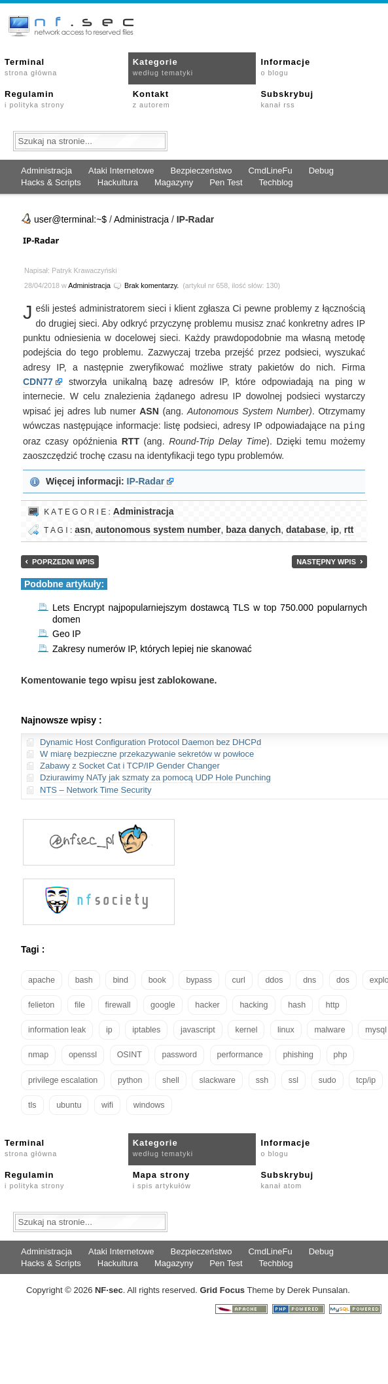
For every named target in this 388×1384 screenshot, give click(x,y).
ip (335, 529)
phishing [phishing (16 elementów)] (298, 1054)
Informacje (285, 67)
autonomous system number (158, 529)
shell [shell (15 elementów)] (170, 1079)
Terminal (31, 67)
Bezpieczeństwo (201, 170)
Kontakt (151, 99)
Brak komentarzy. (151, 285)
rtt (349, 529)
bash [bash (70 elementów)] (84, 979)
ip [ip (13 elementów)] (109, 1029)
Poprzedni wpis (63, 561)
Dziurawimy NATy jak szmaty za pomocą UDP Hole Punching (155, 777)
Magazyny (173, 182)
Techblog (276, 182)
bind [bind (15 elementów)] (120, 979)
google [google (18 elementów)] (162, 1004)
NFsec (109, 1289)
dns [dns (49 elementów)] (309, 979)
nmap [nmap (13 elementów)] (38, 1054)
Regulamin (34, 99)
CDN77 (38, 381)
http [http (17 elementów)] (333, 1004)
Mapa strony (162, 1179)
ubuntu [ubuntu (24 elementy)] (68, 1104)
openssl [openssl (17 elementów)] (83, 1054)
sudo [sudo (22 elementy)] (327, 1079)
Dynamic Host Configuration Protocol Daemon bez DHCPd (150, 741)
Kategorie (163, 67)
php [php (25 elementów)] (340, 1054)
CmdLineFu (270, 170)
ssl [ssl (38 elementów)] (293, 1079)
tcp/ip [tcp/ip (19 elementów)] (366, 1079)
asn (82, 529)
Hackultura (117, 182)
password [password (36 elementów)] (179, 1054)
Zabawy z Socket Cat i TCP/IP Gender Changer (130, 765)
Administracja (46, 170)
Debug (321, 170)
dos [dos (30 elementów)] (342, 979)
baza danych (253, 529)
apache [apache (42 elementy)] (41, 979)
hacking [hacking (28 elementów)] (253, 1004)
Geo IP (66, 633)
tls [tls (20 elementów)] (32, 1104)
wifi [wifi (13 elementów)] (107, 1104)
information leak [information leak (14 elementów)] (57, 1029)
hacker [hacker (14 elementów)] (207, 1004)
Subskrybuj (286, 99)
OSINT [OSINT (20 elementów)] (129, 1054)
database (306, 529)
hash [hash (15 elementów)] (297, 1004)
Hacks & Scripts (51, 182)
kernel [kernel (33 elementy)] (246, 1029)
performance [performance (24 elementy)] (240, 1054)
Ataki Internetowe (121, 170)
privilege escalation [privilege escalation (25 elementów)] (62, 1079)
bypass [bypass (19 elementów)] (199, 979)
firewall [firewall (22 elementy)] (118, 1004)
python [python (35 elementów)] (130, 1079)
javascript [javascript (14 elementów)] (198, 1029)
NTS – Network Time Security (96, 789)
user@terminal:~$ (70, 219)
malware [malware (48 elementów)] (329, 1029)
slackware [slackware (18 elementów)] (217, 1079)
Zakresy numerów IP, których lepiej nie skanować (152, 648)
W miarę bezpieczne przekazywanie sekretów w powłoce (147, 753)
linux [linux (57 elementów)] (285, 1029)
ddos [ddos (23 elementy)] (274, 979)
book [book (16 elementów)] (157, 979)
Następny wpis (326, 561)
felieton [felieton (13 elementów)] (41, 1004)
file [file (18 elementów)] (80, 1004)
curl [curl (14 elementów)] (238, 979)
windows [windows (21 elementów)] (149, 1104)
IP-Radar (41, 240)
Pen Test (225, 182)
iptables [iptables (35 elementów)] (146, 1029)
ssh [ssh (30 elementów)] (262, 1079)
